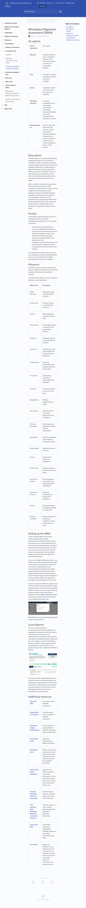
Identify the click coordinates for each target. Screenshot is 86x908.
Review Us (50, 3)
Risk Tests (8, 78)
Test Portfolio (9, 44)
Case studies (34, 844)
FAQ (5, 105)
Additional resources (73, 40)
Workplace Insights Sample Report (34, 728)
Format (68, 31)
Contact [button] (42, 6)
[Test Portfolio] (41, 19)
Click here (31, 617)
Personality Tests (10, 51)
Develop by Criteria (10, 23)
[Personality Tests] (52, 19)
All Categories (31, 19)
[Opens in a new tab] (43, 896)
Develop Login (69, 3)
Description (70, 29)
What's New (8, 109)
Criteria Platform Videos (10, 86)
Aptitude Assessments (12, 47)
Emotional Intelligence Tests (12, 73)
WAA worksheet (46, 595)
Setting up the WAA (72, 35)
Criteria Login (59, 3)
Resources (8, 40)
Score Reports (71, 38)
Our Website (41, 3)
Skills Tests (9, 81)
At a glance (70, 27)
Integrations (8, 33)
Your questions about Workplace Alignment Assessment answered (34, 811)
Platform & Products (11, 36)
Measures (69, 33)
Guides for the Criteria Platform (11, 28)
